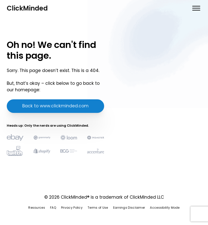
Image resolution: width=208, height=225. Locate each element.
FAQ (53, 207)
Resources (36, 207)
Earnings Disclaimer (129, 207)
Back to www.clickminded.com (55, 106)
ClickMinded (27, 8)
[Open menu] (196, 8)
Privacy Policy (72, 207)
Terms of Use (98, 207)
